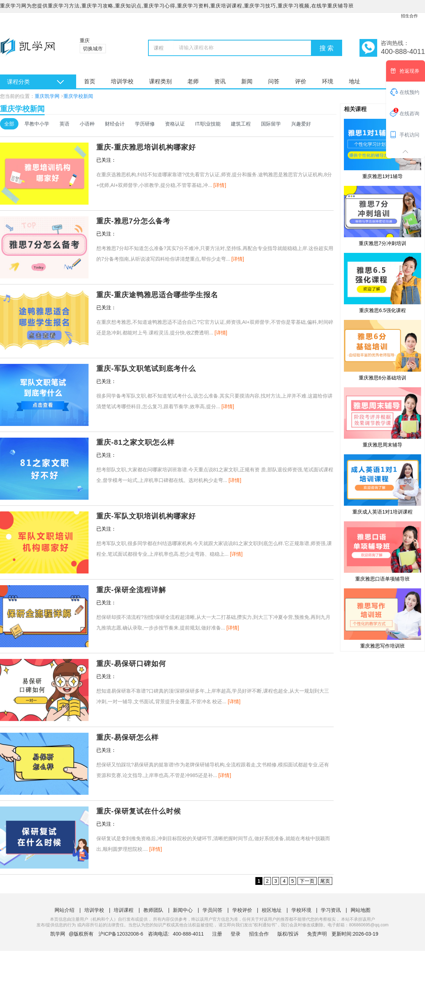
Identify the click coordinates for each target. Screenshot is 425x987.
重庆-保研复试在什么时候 (138, 811)
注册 (217, 934)
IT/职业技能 (208, 124)
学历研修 (145, 124)
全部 (9, 124)
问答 (273, 81)
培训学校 (122, 81)
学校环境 (301, 910)
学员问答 (212, 910)
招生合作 (409, 15)
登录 (235, 934)
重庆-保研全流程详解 (131, 590)
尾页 (325, 881)
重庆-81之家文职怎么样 (135, 442)
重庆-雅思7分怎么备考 (133, 221)
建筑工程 (241, 124)
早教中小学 (36, 124)
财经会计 (115, 124)
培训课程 (124, 910)
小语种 (87, 124)
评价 (300, 81)
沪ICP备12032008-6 (120, 934)
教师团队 (153, 910)
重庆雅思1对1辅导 (382, 148)
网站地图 (360, 910)
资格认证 (175, 124)
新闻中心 (183, 910)
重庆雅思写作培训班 (382, 618)
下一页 (307, 881)
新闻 (247, 81)
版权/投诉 (288, 934)
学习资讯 (331, 910)
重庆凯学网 (47, 96)
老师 (193, 81)
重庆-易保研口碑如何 (131, 663)
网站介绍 (64, 910)
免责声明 (317, 934)
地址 (354, 81)
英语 (64, 124)
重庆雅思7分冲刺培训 (382, 215)
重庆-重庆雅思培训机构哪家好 (146, 147)
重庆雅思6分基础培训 (382, 349)
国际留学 (271, 124)
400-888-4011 (189, 934)
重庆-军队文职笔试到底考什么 (146, 368)
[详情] (220, 185)
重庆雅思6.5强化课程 (382, 282)
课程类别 (160, 81)
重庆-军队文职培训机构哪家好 (146, 516)
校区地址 (272, 910)
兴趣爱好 (301, 124)
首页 (89, 81)
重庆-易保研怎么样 (127, 737)
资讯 (220, 81)
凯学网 (57, 934)
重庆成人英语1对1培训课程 (382, 484)
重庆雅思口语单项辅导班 (382, 551)
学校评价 (242, 910)
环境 (327, 81)
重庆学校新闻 (78, 96)
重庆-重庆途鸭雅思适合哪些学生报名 (157, 295)
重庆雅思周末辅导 (382, 417)
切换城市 (93, 48)
